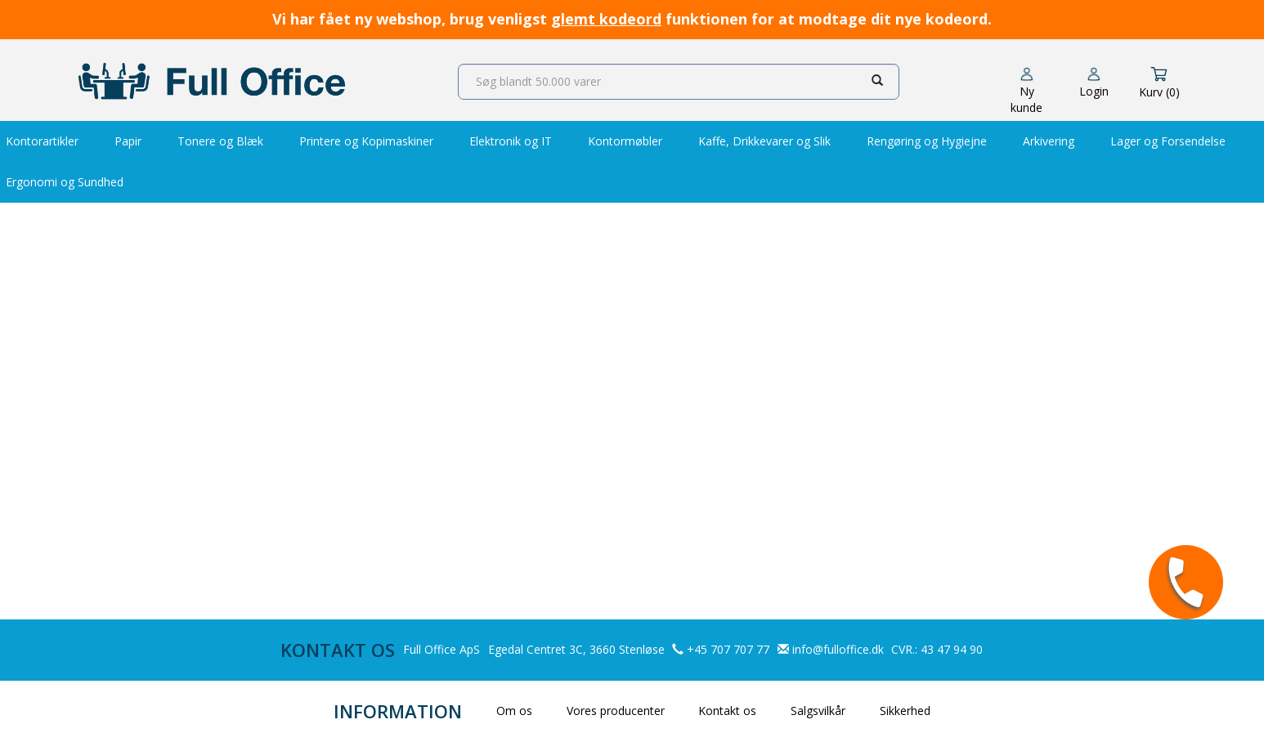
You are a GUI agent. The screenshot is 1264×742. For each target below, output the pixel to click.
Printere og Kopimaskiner (366, 141)
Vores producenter (616, 710)
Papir (127, 141)
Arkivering (1048, 141)
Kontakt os (727, 710)
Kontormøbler (625, 141)
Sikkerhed (905, 710)
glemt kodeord (606, 19)
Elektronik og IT (510, 141)
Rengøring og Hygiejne (927, 141)
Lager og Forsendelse (1168, 141)
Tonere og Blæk (220, 141)
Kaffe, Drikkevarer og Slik (764, 141)
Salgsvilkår (818, 710)
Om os (514, 710)
